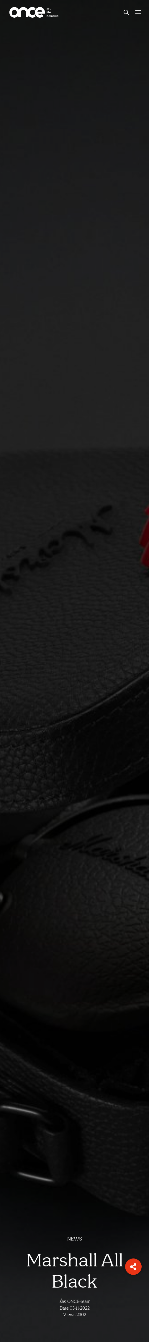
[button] (133, 1266)
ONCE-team (79, 1301)
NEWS (74, 1239)
